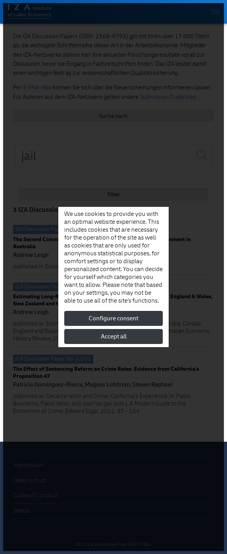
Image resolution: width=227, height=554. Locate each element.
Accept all (114, 336)
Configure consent (113, 318)
